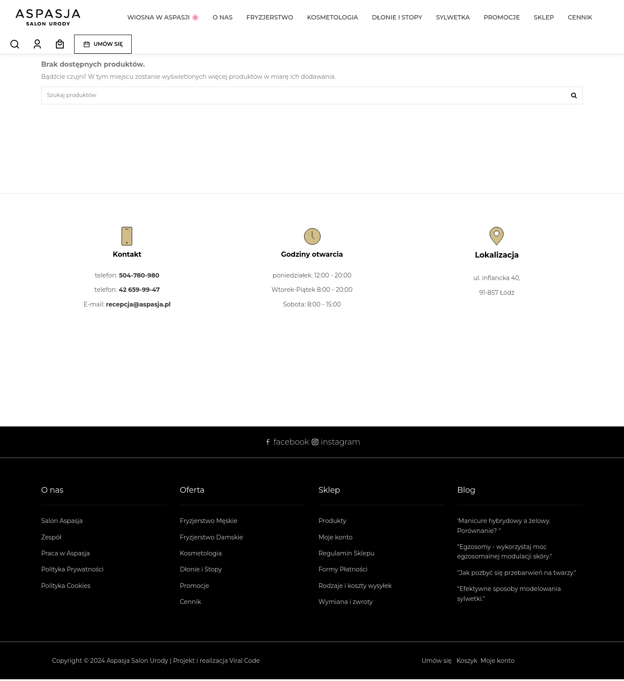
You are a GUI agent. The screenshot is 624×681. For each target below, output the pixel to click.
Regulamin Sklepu (346, 555)
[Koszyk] (60, 44)
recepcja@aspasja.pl (138, 306)
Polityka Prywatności (72, 571)
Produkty (332, 523)
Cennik (190, 604)
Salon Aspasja (62, 523)
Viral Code (244, 662)
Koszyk (466, 662)
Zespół (51, 539)
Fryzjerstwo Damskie (211, 539)
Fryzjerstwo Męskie (208, 523)
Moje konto (335, 539)
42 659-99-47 (139, 292)
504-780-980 (139, 277)
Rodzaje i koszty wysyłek (355, 587)
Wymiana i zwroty (345, 604)
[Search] (15, 44)
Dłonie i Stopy (201, 571)
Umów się (437, 662)
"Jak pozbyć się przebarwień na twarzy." (516, 574)
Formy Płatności (342, 571)
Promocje (194, 587)
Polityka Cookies (66, 587)
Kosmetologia (201, 555)
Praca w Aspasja (65, 555)
